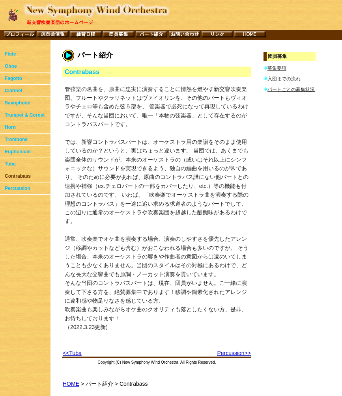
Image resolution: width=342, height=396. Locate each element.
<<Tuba (72, 353)
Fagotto (13, 78)
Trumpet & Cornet (25, 115)
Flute (10, 54)
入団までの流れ (284, 79)
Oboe (11, 66)
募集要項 (276, 68)
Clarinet (13, 90)
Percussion (17, 188)
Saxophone (17, 103)
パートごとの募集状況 (291, 90)
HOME (71, 384)
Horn (10, 127)
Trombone (16, 139)
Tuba (10, 164)
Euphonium (18, 151)
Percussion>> (234, 353)
